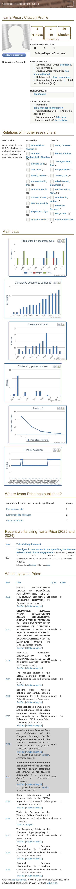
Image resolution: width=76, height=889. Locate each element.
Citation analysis (34, 606)
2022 (8, 597)
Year (9, 544)
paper (48, 565)
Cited (64, 582)
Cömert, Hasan (38, 197)
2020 (8, 696)
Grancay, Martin (39, 189)
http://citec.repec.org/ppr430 (48, 108)
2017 (8, 716)
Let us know (61, 120)
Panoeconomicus (14, 520)
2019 (8, 801)
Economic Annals (14, 509)
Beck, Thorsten (63, 145)
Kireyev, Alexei (62, 169)
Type (55, 582)
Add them (61, 117)
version (45, 755)
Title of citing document (30, 544)
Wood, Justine (38, 175)
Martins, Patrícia (39, 203)
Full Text (21, 606)
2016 (8, 744)
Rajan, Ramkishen (64, 219)
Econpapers (33, 565)
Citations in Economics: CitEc (20, 3)
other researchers (61, 77)
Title (20, 582)
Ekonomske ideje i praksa (18, 515)
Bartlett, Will (37, 163)
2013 (8, 835)
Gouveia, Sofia (38, 219)
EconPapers (40, 94)
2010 (8, 852)
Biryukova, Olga (39, 211)
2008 (8, 660)
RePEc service (19, 879)
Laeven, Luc (61, 175)
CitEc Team (52, 883)
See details (65, 65)
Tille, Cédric (61, 213)
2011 (8, 679)
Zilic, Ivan (36, 169)
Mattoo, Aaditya (63, 153)
